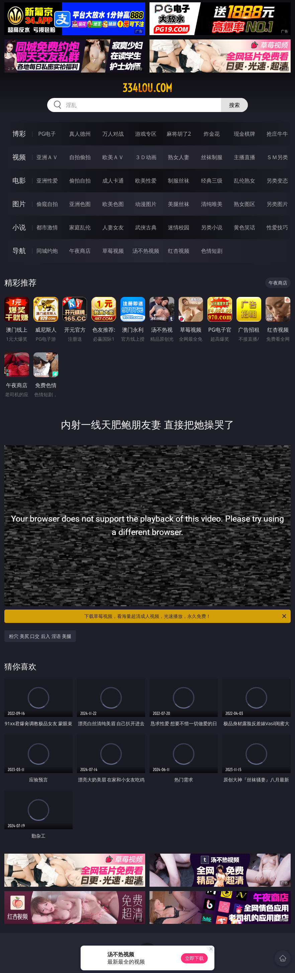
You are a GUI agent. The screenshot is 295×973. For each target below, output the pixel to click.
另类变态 (277, 180)
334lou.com (147, 88)
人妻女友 (113, 227)
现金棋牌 (244, 133)
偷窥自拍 (47, 204)
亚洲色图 (80, 204)
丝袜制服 (211, 157)
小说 (19, 227)
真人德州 (80, 133)
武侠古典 (146, 227)
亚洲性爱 (47, 180)
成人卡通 (113, 180)
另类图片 (277, 204)
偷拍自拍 (80, 180)
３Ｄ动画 (146, 157)
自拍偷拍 (80, 157)
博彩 (19, 133)
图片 (19, 203)
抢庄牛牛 (277, 133)
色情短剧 (211, 250)
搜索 (234, 105)
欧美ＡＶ (113, 157)
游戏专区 (146, 133)
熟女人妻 (178, 157)
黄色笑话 (244, 227)
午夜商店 (80, 250)
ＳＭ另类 (277, 157)
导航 (19, 250)
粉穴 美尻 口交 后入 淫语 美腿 (40, 636)
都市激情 (47, 227)
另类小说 (211, 227)
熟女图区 (244, 204)
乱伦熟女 (244, 180)
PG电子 (47, 133)
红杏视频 (178, 250)
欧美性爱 (146, 180)
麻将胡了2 (179, 133)
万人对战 (113, 133)
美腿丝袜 (178, 204)
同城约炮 (47, 250)
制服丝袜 (178, 180)
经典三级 (211, 180)
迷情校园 (178, 227)
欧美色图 (113, 204)
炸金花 (212, 133)
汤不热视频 (145, 250)
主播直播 (244, 157)
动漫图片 (146, 204)
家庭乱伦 (80, 227)
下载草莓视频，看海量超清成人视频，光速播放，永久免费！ (185, 616)
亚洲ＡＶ (47, 157)
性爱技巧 (277, 227)
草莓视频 (113, 250)
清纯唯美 (211, 204)
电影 (19, 180)
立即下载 (194, 958)
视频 (19, 156)
